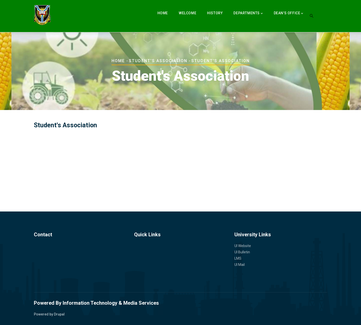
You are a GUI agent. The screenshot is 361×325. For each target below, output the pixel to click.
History (215, 13)
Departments (248, 13)
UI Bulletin (242, 252)
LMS (237, 258)
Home (162, 13)
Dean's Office (288, 13)
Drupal (59, 314)
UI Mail (239, 265)
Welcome (187, 13)
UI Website (242, 246)
